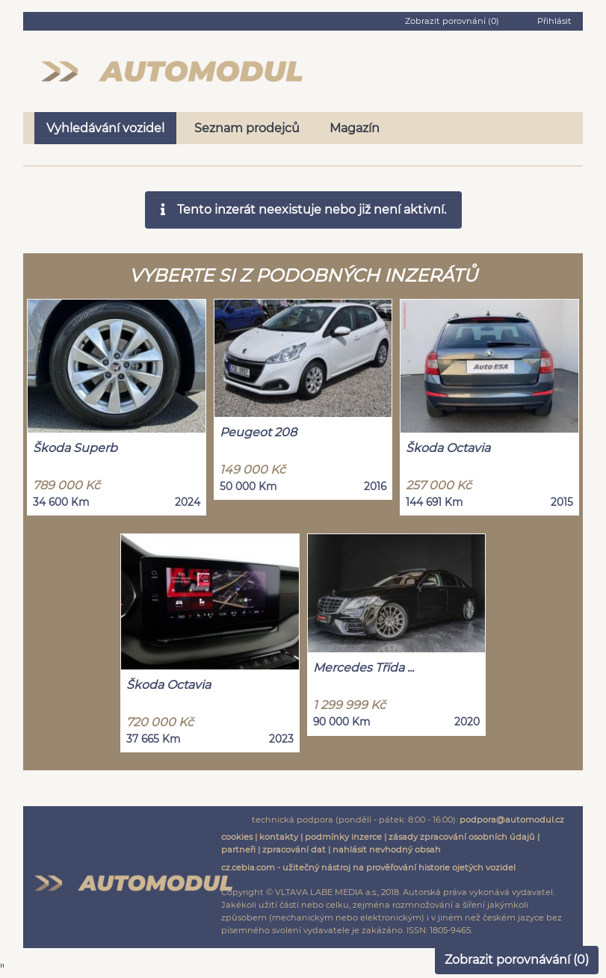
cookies (237, 837)
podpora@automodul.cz (512, 819)
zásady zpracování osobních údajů (462, 837)
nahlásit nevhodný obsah (387, 849)
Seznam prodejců (247, 128)
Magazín (355, 128)
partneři (238, 849)
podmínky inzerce (343, 837)
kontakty (278, 837)
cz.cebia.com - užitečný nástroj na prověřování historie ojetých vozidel (368, 867)
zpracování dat (294, 849)
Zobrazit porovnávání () (517, 960)
